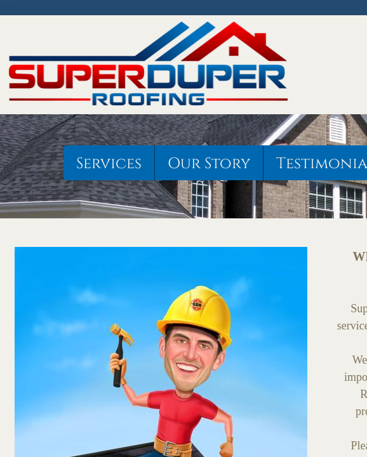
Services (109, 164)
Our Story (209, 164)
